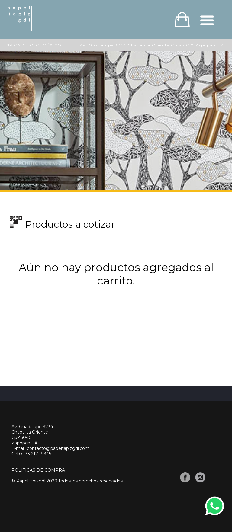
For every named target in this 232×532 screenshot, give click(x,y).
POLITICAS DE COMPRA (38, 470)
